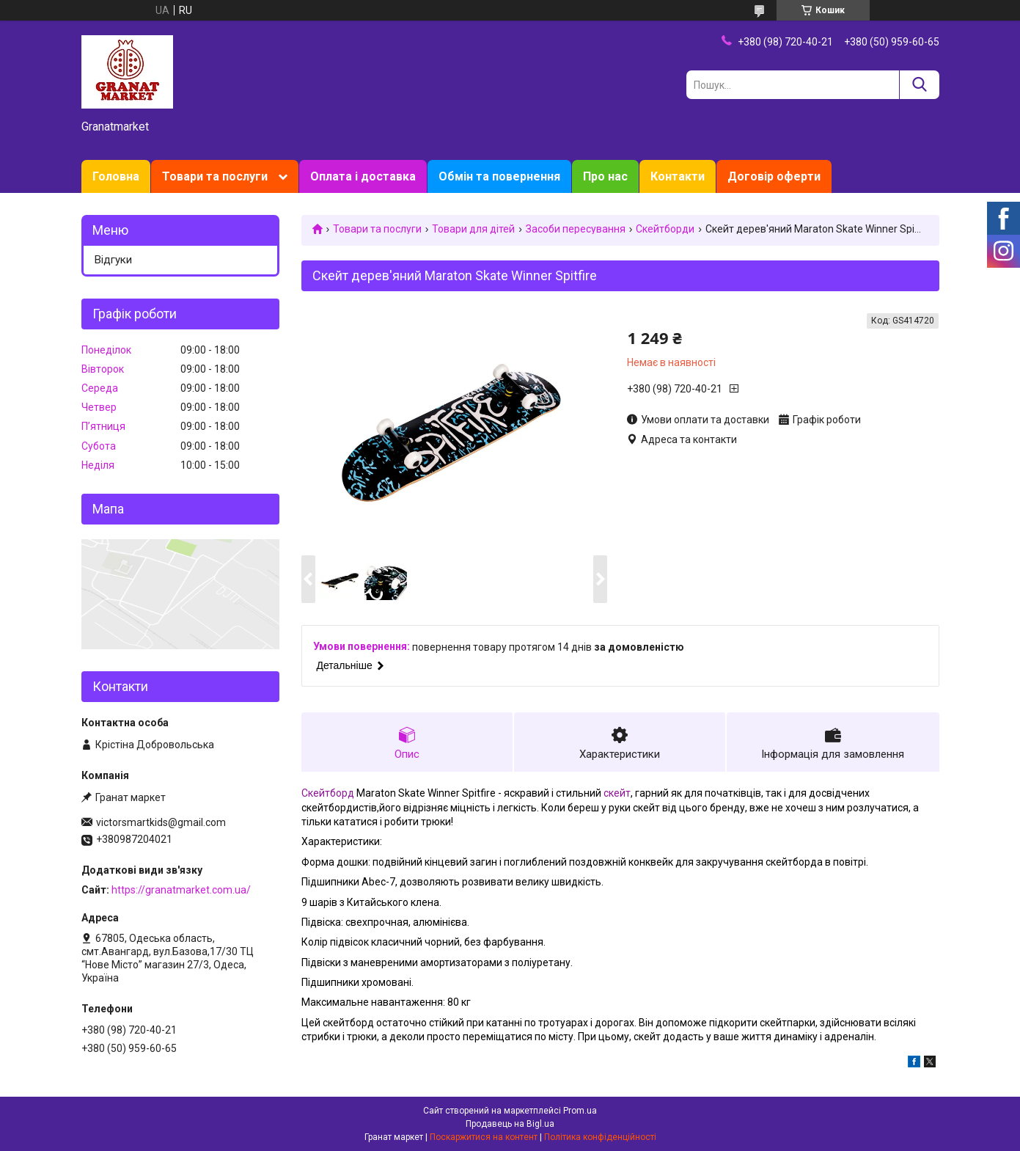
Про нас (605, 176)
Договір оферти (774, 176)
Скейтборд (327, 793)
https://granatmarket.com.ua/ (181, 890)
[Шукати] (919, 84)
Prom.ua (580, 1111)
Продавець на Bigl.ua (510, 1124)
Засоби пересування (575, 229)
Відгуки (113, 259)
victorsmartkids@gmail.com (161, 822)
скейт (617, 793)
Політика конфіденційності (600, 1137)
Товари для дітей (473, 229)
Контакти (677, 176)
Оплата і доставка (363, 176)
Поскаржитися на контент (483, 1137)
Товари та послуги (215, 176)
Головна (115, 176)
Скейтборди (665, 229)
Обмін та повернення (499, 176)
